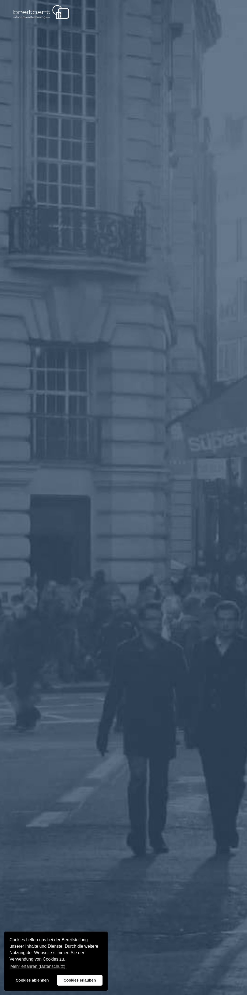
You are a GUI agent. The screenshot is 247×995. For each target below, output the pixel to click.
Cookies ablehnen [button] (32, 980)
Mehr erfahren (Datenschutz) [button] (37, 966)
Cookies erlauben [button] (79, 980)
